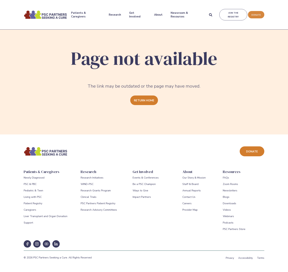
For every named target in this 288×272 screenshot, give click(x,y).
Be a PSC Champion (144, 186)
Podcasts (228, 224)
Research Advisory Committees (99, 212)
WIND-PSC (87, 186)
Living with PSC (33, 199)
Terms (260, 260)
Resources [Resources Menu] (231, 172)
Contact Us (188, 199)
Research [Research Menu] (115, 13)
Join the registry (232, 12)
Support (28, 224)
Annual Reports (191, 192)
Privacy (230, 260)
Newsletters (230, 192)
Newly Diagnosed (34, 179)
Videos (227, 212)
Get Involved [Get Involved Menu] (134, 12)
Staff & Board (190, 186)
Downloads (229, 205)
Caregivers (30, 212)
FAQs (226, 179)
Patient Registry (33, 205)
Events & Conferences (146, 179)
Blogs (226, 199)
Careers (187, 205)
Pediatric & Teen (33, 192)
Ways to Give (140, 192)
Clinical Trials (88, 199)
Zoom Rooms (230, 186)
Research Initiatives (92, 179)
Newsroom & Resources (179, 12)
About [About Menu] (158, 13)
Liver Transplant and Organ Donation (45, 218)
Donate (256, 12)
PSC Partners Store (234, 231)
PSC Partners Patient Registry (98, 205)
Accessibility (245, 260)
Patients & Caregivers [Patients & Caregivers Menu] (78, 12)
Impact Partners (142, 199)
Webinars (228, 218)
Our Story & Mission (194, 179)
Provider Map (190, 212)
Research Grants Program (96, 192)
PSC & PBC (30, 186)
